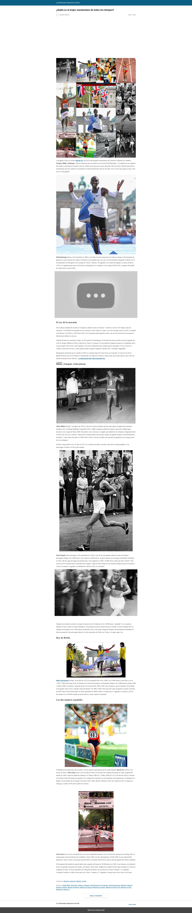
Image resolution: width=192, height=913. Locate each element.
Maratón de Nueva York (113, 887)
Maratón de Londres (99, 887)
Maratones (59, 889)
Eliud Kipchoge (94, 885)
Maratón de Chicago (86, 887)
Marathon (124, 885)
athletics (80, 885)
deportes (72, 881)
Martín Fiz (79, 160)
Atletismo (66, 881)
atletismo (87, 885)
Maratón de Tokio (126, 887)
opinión (84, 881)
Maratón (78, 881)
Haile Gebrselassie (62, 680)
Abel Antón (74, 885)
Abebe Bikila (66, 885)
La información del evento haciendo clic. (92, 358)
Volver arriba (132, 904)
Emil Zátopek (104, 885)
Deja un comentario (96, 896)
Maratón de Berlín (61, 887)
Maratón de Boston (73, 887)
